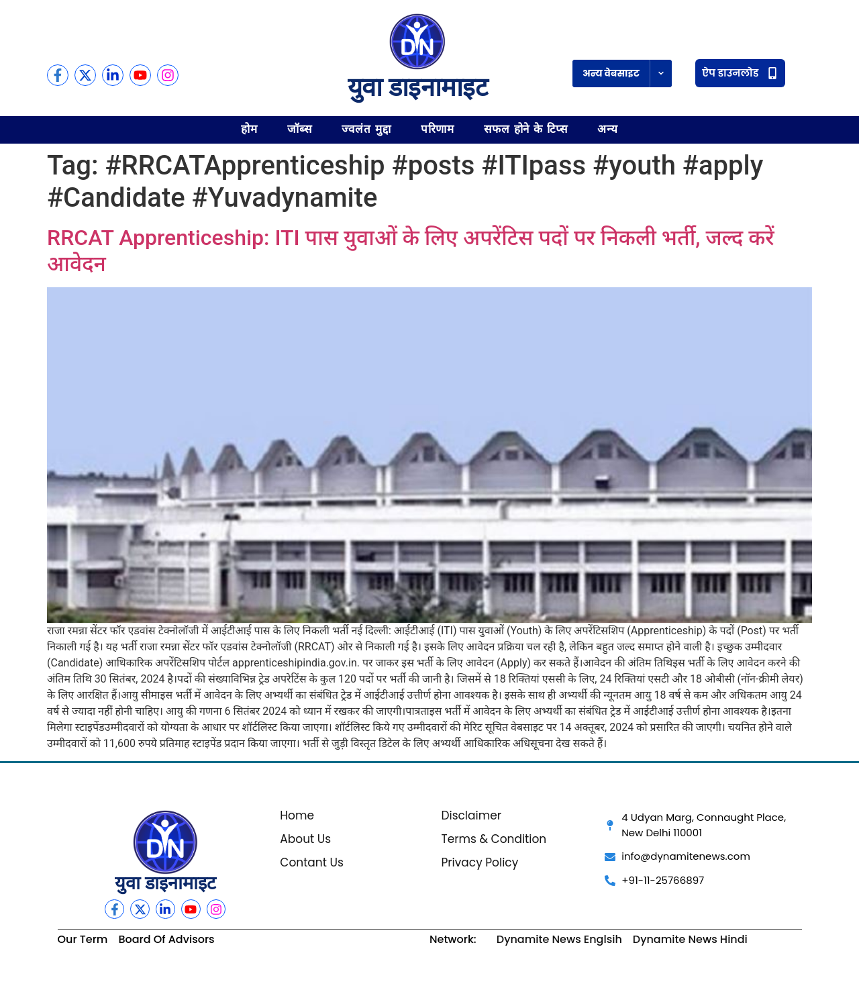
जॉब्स (299, 129)
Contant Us (312, 862)
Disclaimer (471, 815)
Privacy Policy (479, 862)
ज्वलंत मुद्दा (366, 129)
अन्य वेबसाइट (611, 73)
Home (297, 815)
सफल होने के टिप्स (526, 129)
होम (249, 129)
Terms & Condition (493, 839)
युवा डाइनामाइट (417, 87)
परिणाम (438, 129)
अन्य (607, 129)
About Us (305, 839)
